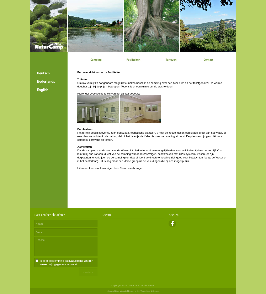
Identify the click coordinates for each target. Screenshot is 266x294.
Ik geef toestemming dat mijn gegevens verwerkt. (66, 262)
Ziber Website (121, 291)
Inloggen (110, 291)
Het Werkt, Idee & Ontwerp (148, 291)
